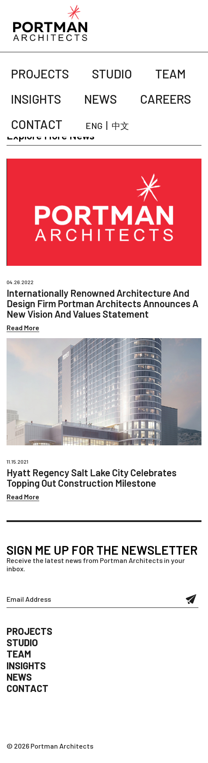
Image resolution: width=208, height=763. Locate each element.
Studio (112, 73)
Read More (23, 327)
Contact (36, 124)
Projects (40, 73)
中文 (120, 125)
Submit (191, 599)
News (100, 99)
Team (170, 73)
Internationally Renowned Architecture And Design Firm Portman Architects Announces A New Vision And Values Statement (102, 303)
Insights (36, 99)
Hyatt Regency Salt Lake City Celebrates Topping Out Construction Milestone (92, 477)
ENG (93, 125)
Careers (165, 99)
